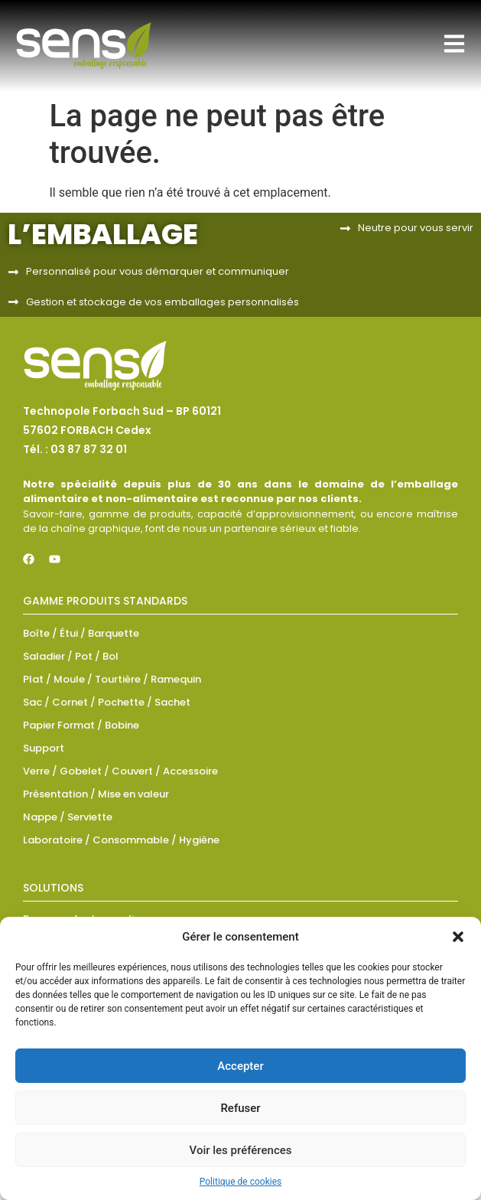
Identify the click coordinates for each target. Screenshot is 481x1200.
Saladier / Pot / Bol (71, 656)
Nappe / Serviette (67, 817)
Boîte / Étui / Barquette (81, 633)
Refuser (240, 1108)
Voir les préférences (241, 1150)
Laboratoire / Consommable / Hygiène (121, 840)
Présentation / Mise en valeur (96, 794)
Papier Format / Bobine (81, 725)
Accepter (240, 1066)
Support (43, 748)
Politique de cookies (240, 1181)
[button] (458, 936)
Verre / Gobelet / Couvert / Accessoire (120, 771)
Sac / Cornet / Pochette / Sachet (106, 702)
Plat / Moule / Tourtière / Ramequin (112, 679)
